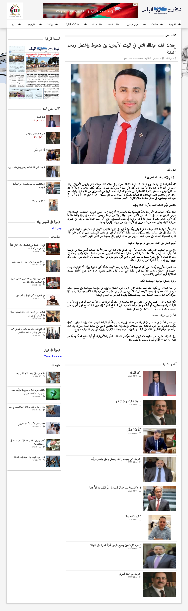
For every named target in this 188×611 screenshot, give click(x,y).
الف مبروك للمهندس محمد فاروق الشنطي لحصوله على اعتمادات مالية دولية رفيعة (28, 280)
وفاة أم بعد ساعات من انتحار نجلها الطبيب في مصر (27, 407)
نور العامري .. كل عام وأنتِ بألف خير (30, 295)
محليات (154, 24)
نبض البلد (170, 58)
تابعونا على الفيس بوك (48, 222)
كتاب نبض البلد (51, 109)
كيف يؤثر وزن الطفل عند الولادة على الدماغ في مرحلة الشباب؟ (27, 442)
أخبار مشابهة (169, 365)
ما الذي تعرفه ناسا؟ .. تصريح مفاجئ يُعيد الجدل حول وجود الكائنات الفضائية (28, 392)
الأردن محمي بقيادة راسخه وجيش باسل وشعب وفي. (116, 459)
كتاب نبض (157, 58)
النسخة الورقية (52, 39)
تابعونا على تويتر (52, 350)
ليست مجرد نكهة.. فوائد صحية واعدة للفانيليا (29, 457)
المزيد (13, 24)
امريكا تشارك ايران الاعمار (128, 401)
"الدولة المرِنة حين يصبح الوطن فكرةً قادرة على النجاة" (115, 545)
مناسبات (55, 237)
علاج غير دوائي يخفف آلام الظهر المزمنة (30, 373)
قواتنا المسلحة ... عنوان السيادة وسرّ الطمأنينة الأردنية (115, 487)
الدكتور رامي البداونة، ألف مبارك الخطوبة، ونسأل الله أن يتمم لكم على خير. (27, 314)
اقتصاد (110, 24)
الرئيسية (172, 24)
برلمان (94, 24)
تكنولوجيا (31, 24)
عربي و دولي (132, 24)
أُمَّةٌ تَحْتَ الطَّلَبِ (133, 430)
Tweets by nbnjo (53, 356)
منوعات (55, 365)
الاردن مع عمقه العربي (130, 574)
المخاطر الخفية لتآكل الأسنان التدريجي (31, 424)
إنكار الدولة (135, 372)
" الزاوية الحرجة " (132, 516)
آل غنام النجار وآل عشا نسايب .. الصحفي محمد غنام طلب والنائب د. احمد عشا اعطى (28, 330)
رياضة (50, 24)
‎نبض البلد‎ (57, 228)
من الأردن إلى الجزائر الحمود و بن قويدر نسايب (28, 262)
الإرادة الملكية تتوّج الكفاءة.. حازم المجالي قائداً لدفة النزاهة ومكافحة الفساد (27, 247)
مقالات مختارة (72, 24)
